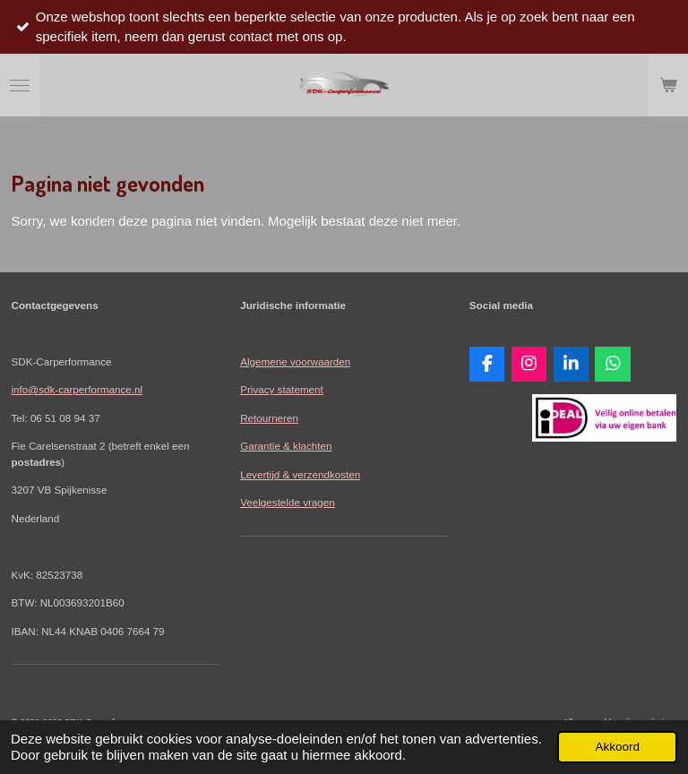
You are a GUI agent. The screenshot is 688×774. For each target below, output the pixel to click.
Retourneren (269, 418)
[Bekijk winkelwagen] (668, 85)
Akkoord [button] (617, 746)
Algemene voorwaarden (295, 361)
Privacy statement (281, 389)
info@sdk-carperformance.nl (77, 389)
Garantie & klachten (285, 446)
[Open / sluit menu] (19, 85)
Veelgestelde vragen (287, 502)
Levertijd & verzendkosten (300, 474)
